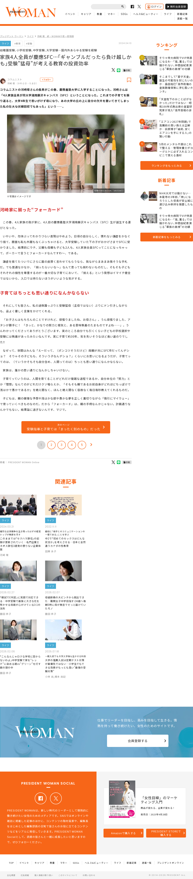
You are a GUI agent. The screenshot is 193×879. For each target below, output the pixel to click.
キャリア (86, 14)
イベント (70, 14)
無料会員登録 (176, 6)
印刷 (128, 70)
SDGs (124, 14)
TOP (11, 862)
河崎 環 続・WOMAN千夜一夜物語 (55, 36)
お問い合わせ (89, 875)
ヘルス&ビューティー (146, 14)
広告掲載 (25, 875)
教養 (99, 14)
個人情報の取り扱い (43, 875)
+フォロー (46, 79)
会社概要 (11, 875)
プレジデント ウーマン (12, 36)
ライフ (168, 14)
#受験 (29, 43)
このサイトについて (67, 875)
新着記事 (182, 14)
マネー (111, 14)
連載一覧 (182, 18)
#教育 (17, 43)
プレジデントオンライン (170, 862)
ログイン (154, 6)
